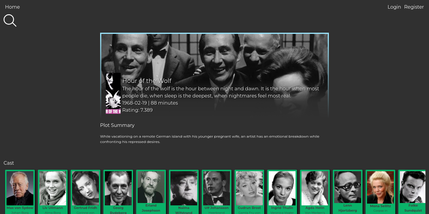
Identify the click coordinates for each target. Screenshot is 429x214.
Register (414, 7)
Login (394, 7)
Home (12, 7)
